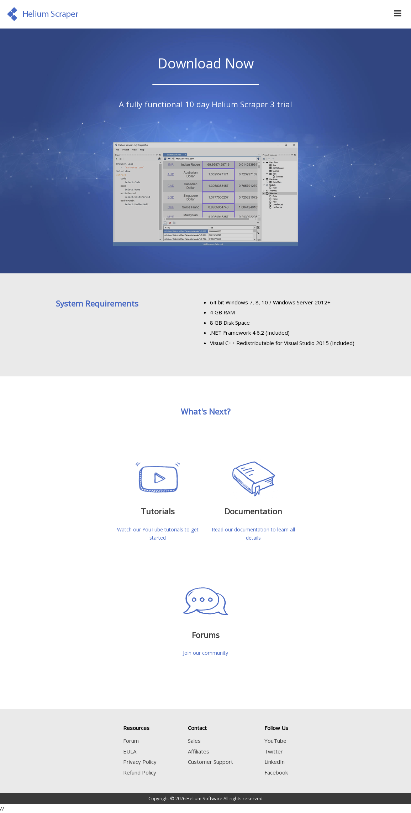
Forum (131, 740)
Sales (194, 740)
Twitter (273, 751)
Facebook (276, 772)
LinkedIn (274, 761)
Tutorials (158, 511)
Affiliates (198, 751)
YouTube (275, 740)
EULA (129, 751)
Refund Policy (139, 772)
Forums (206, 634)
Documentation (253, 511)
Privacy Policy (140, 761)
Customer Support (210, 761)
